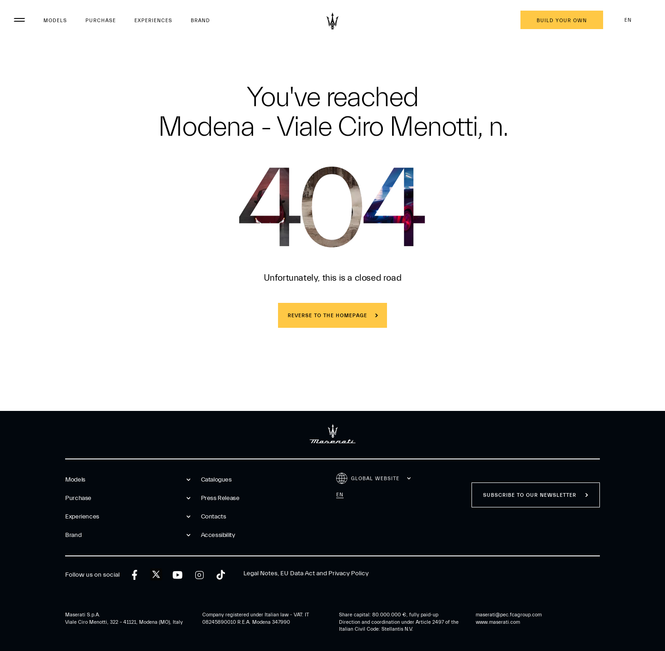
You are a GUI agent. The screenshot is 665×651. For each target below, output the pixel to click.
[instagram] (199, 575)
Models (55, 21)
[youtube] (177, 575)
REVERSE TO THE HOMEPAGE (327, 316)
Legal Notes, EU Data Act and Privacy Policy (306, 573)
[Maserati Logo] (332, 21)
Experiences (153, 21)
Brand (200, 21)
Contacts (213, 516)
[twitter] (156, 574)
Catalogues (216, 479)
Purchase (100, 21)
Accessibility (218, 535)
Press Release (220, 498)
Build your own (562, 21)
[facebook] (134, 575)
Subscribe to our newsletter (529, 495)
